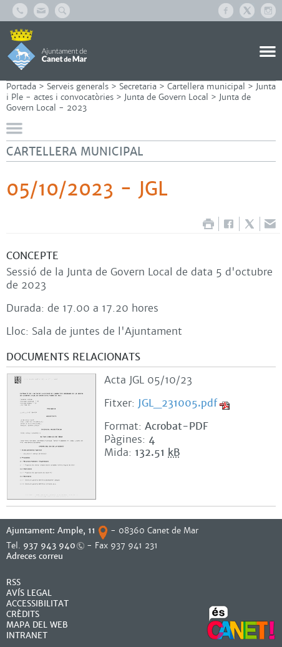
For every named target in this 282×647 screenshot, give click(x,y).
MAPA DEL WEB (37, 625)
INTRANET (26, 635)
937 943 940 (49, 545)
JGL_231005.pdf (177, 403)
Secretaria (138, 86)
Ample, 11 (76, 530)
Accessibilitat (37, 603)
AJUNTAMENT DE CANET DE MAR (47, 49)
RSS (13, 582)
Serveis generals (78, 86)
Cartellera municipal (206, 86)
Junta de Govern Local (166, 97)
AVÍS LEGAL (29, 593)
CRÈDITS (22, 614)
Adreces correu (36, 556)
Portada (21, 86)
